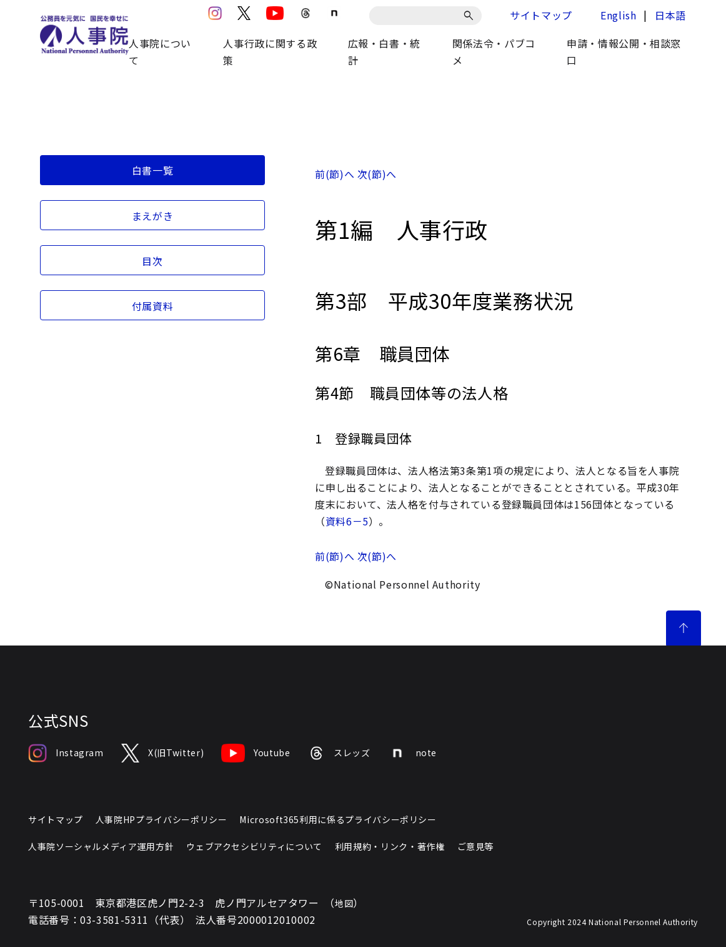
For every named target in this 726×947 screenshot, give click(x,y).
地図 (344, 903)
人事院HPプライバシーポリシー (161, 819)
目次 (152, 260)
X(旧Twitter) (162, 753)
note (412, 753)
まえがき (153, 215)
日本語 (670, 15)
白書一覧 (153, 170)
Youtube (255, 753)
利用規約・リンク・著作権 (390, 846)
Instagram (66, 753)
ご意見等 (475, 846)
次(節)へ (377, 173)
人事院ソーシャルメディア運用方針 (101, 846)
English (618, 15)
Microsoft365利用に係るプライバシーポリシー (337, 819)
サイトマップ (541, 15)
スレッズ (339, 753)
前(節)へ (334, 173)
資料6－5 (347, 521)
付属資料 (153, 305)
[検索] (471, 15)
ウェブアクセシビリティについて (254, 846)
